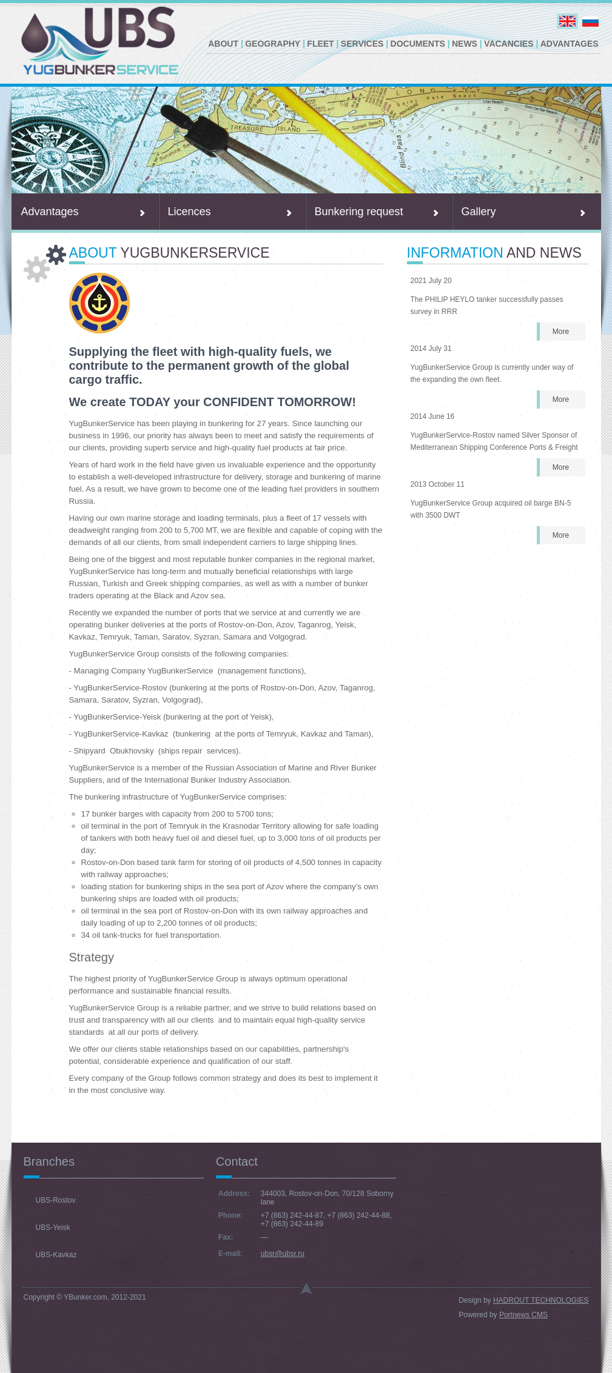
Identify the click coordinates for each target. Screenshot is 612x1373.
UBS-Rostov (56, 1200)
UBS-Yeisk (53, 1227)
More (561, 331)
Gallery (479, 211)
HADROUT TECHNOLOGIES (541, 1300)
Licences (189, 211)
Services (362, 43)
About (223, 43)
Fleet (320, 43)
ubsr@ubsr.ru (282, 1253)
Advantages (569, 43)
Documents (418, 43)
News (464, 43)
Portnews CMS (523, 1315)
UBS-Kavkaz (56, 1255)
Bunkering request (359, 211)
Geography (272, 43)
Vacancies (508, 43)
